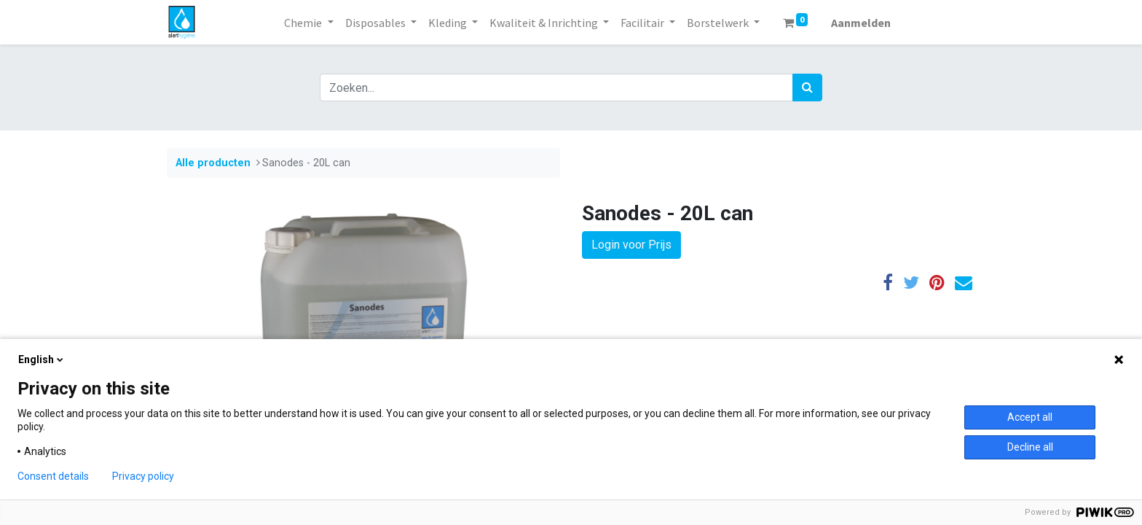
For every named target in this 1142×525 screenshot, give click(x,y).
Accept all (1029, 417)
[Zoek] (807, 87)
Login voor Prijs (631, 245)
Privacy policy (143, 476)
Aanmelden (861, 22)
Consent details (53, 476)
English (42, 359)
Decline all (1030, 447)
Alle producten (213, 163)
